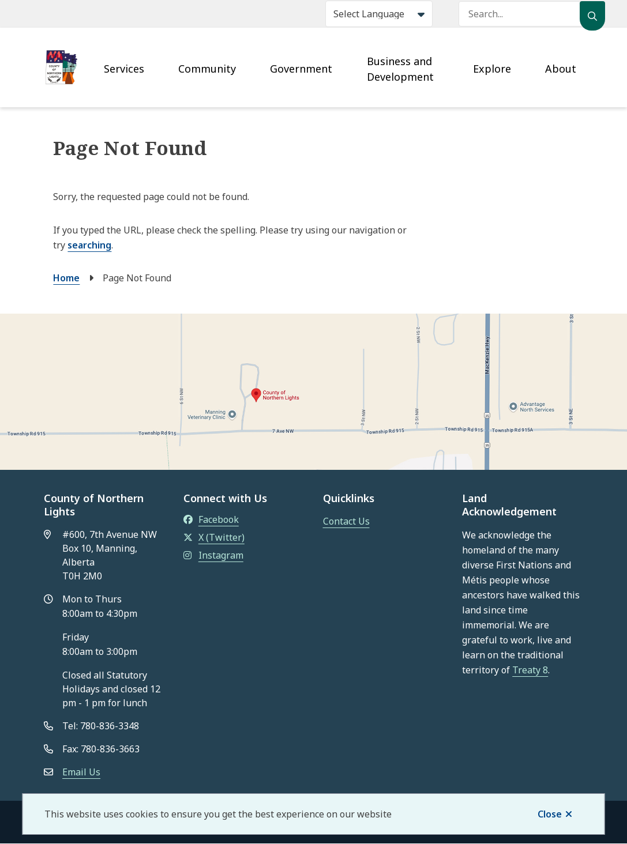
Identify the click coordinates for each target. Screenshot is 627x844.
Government (301, 69)
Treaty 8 (530, 670)
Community (207, 69)
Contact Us (346, 521)
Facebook (211, 519)
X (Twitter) (214, 537)
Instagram (213, 555)
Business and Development (400, 69)
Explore (492, 69)
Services (124, 69)
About (560, 69)
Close (550, 814)
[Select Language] (379, 14)
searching (89, 245)
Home (66, 278)
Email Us (81, 772)
